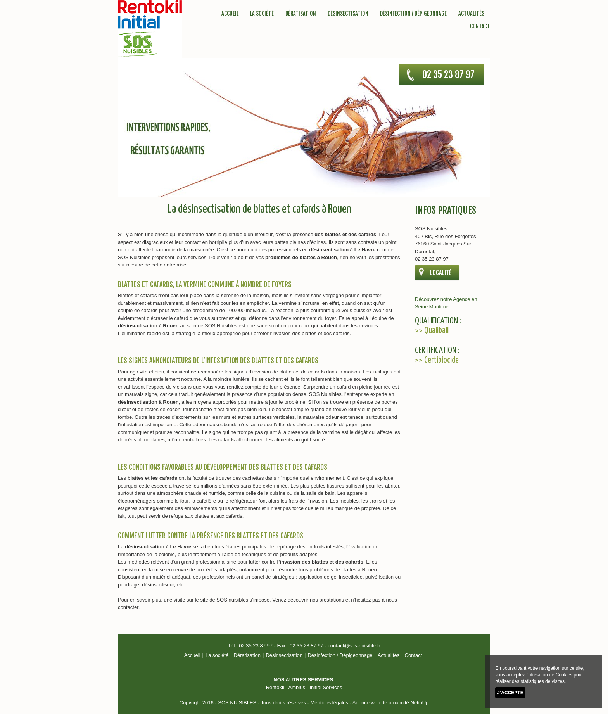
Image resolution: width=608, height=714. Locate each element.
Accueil (229, 13)
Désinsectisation (348, 13)
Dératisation (300, 13)
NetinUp (419, 702)
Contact (480, 26)
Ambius (296, 687)
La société (262, 13)
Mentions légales (329, 702)
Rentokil (275, 687)
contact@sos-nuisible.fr (354, 645)
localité (441, 273)
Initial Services (325, 687)
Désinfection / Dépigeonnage (413, 13)
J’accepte (510, 692)
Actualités (471, 13)
